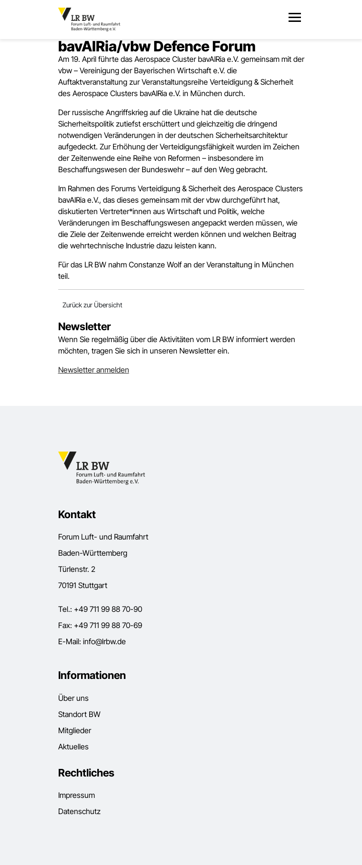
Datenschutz (79, 811)
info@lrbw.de (104, 641)
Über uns (73, 698)
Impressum (76, 795)
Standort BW (79, 714)
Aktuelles (73, 746)
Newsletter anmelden (93, 369)
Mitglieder (74, 730)
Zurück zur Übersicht (92, 305)
